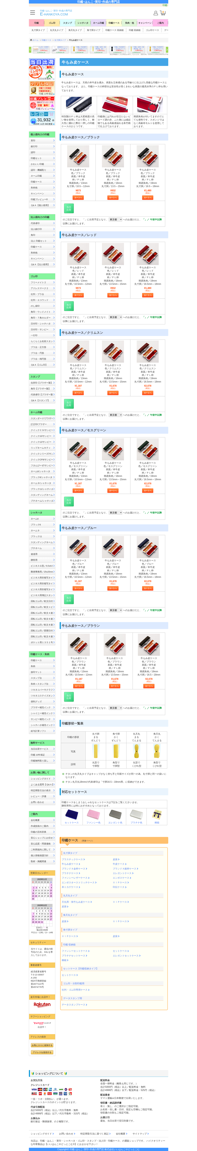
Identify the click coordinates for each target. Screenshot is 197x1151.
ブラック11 (36, 536)
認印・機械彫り (38, 170)
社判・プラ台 (37, 294)
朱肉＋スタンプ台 (39, 684)
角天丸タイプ (75, 30)
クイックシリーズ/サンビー (42, 453)
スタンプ (67, 23)
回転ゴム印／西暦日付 (42, 630)
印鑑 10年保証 (38, 754)
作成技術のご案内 (39, 826)
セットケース (72, 816)
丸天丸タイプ (56, 30)
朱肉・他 (129, 23)
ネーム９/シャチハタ (41, 483)
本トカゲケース (70, 887)
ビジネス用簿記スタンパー (42, 595)
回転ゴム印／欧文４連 (42, 613)
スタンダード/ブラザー (42, 418)
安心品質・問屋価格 (41, 843)
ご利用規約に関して (41, 849)
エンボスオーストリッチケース (78, 882)
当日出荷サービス (39, 749)
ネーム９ (35, 530)
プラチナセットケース (73, 955)
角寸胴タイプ (93, 30)
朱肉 (33, 666)
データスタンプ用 (72, 998)
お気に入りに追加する (42, 1045)
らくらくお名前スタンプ (42, 341)
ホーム (35, 40)
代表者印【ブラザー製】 (42, 394)
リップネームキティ (41, 448)
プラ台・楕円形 (38, 359)
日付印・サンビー (39, 329)
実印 (33, 140)
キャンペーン (145, 23)
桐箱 (157, 816)
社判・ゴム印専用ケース (75, 990)
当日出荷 (68, 208)
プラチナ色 (136, 816)
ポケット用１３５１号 (42, 642)
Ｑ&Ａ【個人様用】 (40, 205)
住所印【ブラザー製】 (42, 382)
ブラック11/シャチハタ (42, 489)
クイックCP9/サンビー (42, 459)
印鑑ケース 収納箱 (114, 30)
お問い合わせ (37, 802)
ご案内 (160, 23)
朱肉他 (34, 187)
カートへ (78, 197)
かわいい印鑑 (37, 164)
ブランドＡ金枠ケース (73, 868)
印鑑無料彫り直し (39, 760)
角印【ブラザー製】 (41, 388)
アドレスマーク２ (39, 288)
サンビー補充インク (41, 719)
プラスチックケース (72, 859)
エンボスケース (121, 878)
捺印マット (36, 672)
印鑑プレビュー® (39, 199)
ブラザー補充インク (41, 707)
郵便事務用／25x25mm (42, 571)
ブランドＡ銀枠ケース (124, 868)
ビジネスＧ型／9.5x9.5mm (42, 566)
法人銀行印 (36, 229)
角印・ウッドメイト (41, 312)
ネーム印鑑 (98, 23)
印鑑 (36, 23)
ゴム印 (52, 23)
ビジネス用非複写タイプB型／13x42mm (42, 583)
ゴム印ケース (152, 30)
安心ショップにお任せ (42, 838)
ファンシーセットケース (75, 951)
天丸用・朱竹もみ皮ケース (76, 902)
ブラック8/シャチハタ (42, 477)
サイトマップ (140, 1133)
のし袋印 (35, 306)
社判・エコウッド (39, 300)
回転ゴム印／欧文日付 (42, 601)
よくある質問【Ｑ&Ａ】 (42, 784)
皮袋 (115, 859)
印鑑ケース (114, 23)
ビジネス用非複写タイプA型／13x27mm (42, 577)
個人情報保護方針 (39, 855)
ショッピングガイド (41, 778)
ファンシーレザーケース (75, 878)
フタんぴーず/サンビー (42, 465)
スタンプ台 (36, 678)
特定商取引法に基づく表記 (94, 1133)
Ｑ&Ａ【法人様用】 (40, 264)
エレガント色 (115, 816)
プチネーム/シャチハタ (42, 500)
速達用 (34, 554)
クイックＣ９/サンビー (42, 430)
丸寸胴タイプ (38, 30)
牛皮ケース (119, 864)
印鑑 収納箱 (135, 30)
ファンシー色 (93, 816)
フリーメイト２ (38, 282)
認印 (33, 152)
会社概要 (35, 820)
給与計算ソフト (38, 731)
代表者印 (35, 223)
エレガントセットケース (126, 955)
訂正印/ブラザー (39, 424)
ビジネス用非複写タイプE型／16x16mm (42, 589)
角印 (33, 235)
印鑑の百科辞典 (38, 832)
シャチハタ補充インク (42, 725)
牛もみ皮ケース (70, 864)
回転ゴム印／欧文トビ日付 (42, 607)
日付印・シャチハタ (41, 323)
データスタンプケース (73, 1004)
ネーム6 (35, 518)
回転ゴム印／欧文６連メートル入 (42, 636)
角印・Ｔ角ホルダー (41, 317)
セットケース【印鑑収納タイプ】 (80, 968)
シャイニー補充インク (42, 713)
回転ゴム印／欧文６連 (42, 619)
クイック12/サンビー (41, 442)
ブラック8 (36, 524)
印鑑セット (36, 158)
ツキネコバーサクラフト (42, 689)
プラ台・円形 (37, 353)
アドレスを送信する (42, 1052)
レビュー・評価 (38, 796)
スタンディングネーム (42, 495)
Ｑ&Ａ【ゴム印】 (39, 365)
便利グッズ (36, 701)
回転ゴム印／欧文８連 (42, 624)
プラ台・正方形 (38, 347)
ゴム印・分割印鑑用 (73, 983)
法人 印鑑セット (39, 241)
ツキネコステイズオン (42, 695)
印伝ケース (119, 887)
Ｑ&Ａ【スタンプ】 (40, 400)
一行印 (34, 335)
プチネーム (36, 548)
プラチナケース (70, 873)
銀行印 (34, 146)
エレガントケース (122, 873)
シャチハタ (82, 23)
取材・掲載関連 (38, 861)
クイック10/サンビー (41, 436)
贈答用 (34, 560)
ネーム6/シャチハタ (40, 471)
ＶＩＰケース (120, 882)
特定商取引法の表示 (41, 790)
